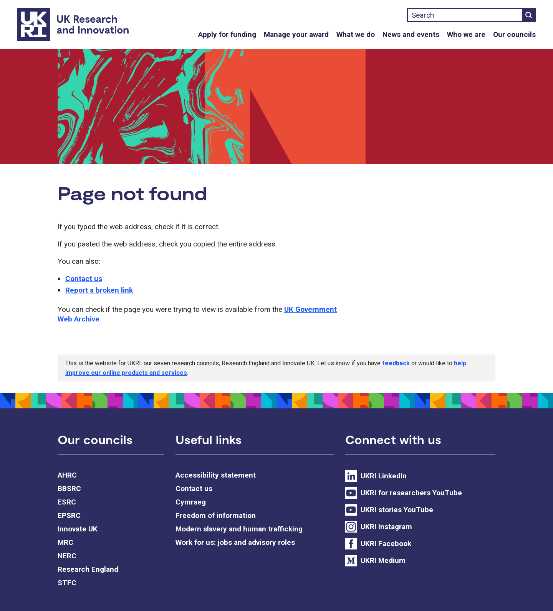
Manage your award (296, 34)
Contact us (83, 278)
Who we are (466, 34)
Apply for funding (227, 34)
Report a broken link (99, 290)
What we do (355, 34)
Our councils (514, 34)
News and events (410, 34)
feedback (396, 363)
